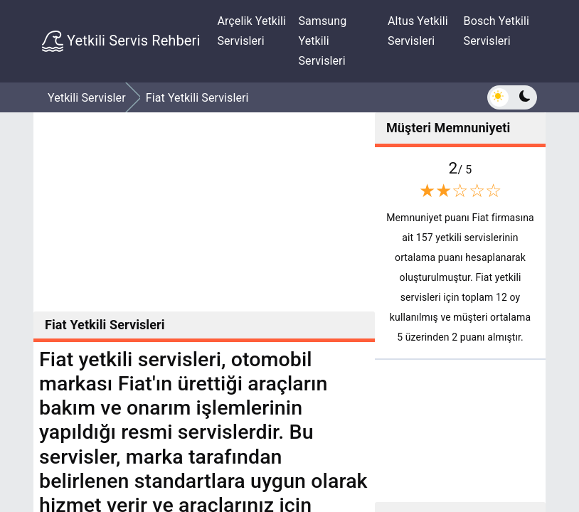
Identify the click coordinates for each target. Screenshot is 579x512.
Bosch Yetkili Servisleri (497, 31)
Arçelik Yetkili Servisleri (251, 31)
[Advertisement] (204, 211)
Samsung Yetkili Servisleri (322, 41)
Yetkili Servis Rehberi (121, 41)
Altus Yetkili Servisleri (418, 31)
